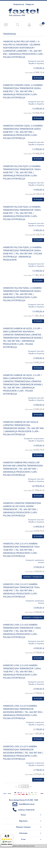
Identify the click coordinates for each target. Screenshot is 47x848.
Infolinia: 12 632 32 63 (26, 810)
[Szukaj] (18, 24)
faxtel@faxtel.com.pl (26, 804)
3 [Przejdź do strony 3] (27, 786)
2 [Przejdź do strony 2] (23, 786)
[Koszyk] (41, 24)
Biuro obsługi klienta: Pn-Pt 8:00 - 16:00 (23, 800)
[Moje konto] (29, 24)
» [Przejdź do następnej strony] (30, 786)
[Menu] (6, 24)
